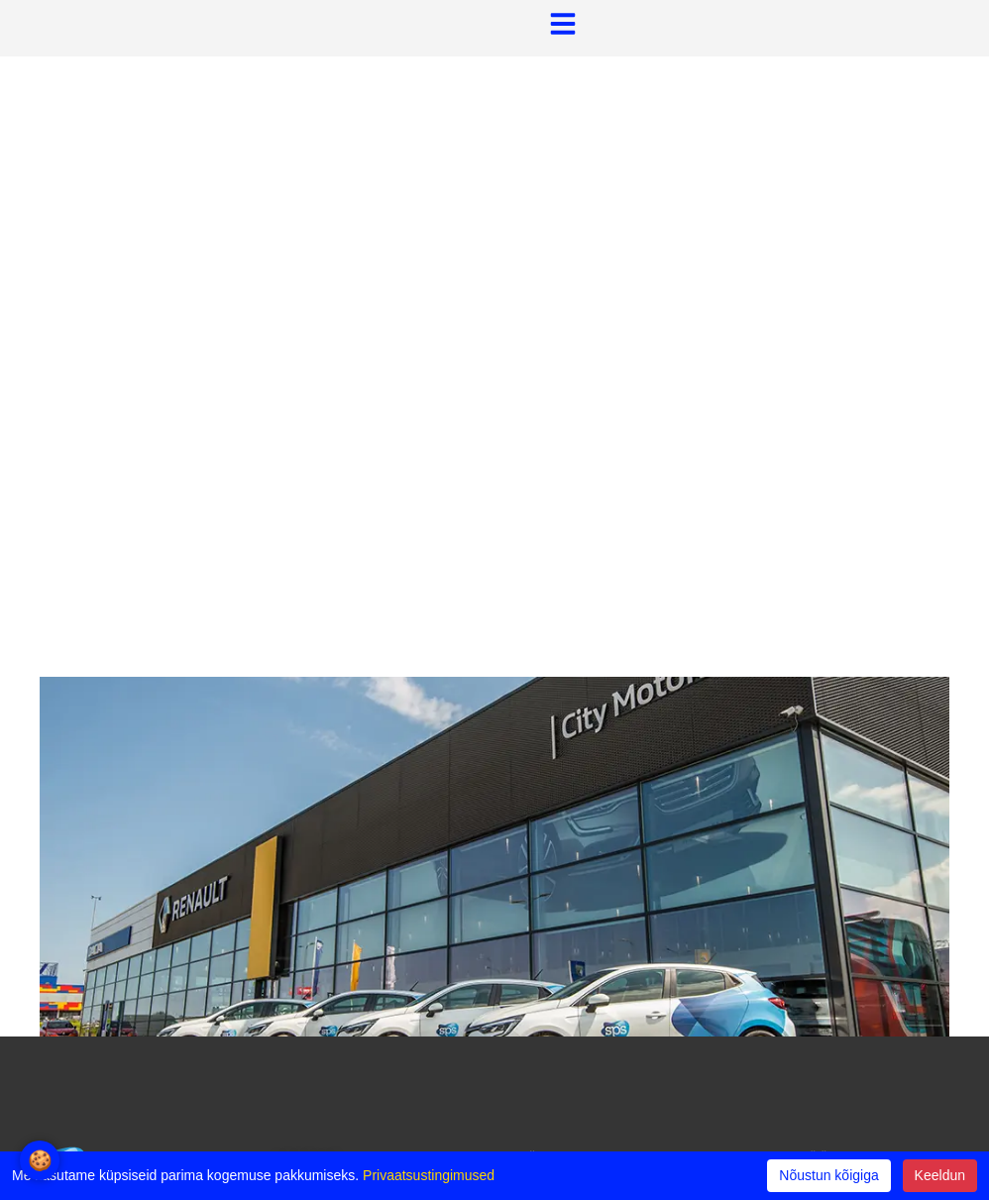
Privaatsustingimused (428, 1175)
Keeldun (940, 1175)
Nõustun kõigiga (828, 1175)
